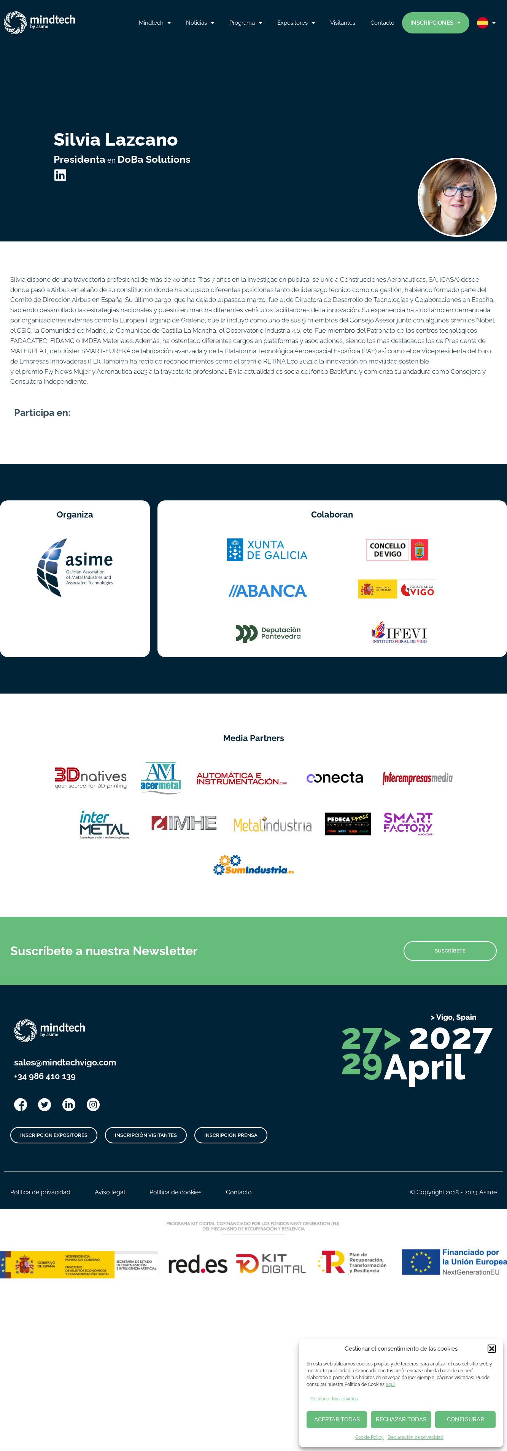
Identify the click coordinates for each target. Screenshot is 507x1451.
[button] (492, 1349)
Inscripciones (435, 22)
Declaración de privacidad (415, 1437)
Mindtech (155, 23)
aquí (390, 1384)
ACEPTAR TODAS (337, 1419)
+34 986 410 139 (45, 1076)
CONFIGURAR (465, 1419)
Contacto (382, 22)
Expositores (296, 23)
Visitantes (342, 22)
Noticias (200, 23)
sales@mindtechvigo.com (65, 1062)
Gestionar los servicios (334, 1399)
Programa (245, 23)
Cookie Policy (369, 1437)
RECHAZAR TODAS (401, 1419)
